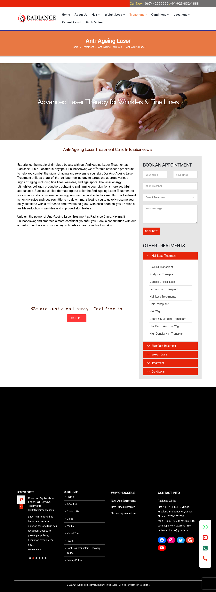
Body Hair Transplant (162, 274)
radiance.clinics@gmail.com (173, 530)
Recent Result (71, 22)
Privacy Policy (74, 560)
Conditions (158, 14)
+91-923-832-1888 (184, 3)
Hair (94, 14)
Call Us (76, 318)
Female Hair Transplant (164, 289)
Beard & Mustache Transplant (168, 318)
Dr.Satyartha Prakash (42, 510)
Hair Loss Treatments (163, 296)
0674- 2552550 (156, 3)
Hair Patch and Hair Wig (164, 326)
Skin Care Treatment (161, 346)
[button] (30, 558)
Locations (180, 14)
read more (34, 549)
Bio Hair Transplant (161, 267)
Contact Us (73, 511)
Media (70, 526)
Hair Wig (155, 311)
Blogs (70, 518)
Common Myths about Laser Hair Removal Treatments (41, 502)
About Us (81, 14)
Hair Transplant (159, 304)
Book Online (94, 22)
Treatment (136, 14)
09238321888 (183, 525)
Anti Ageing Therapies (110, 47)
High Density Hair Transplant (167, 333)
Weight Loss (113, 14)
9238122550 (173, 520)
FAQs (70, 540)
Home (66, 14)
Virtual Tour (73, 533)
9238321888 (188, 520)
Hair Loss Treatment (161, 256)
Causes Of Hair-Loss (162, 281)
